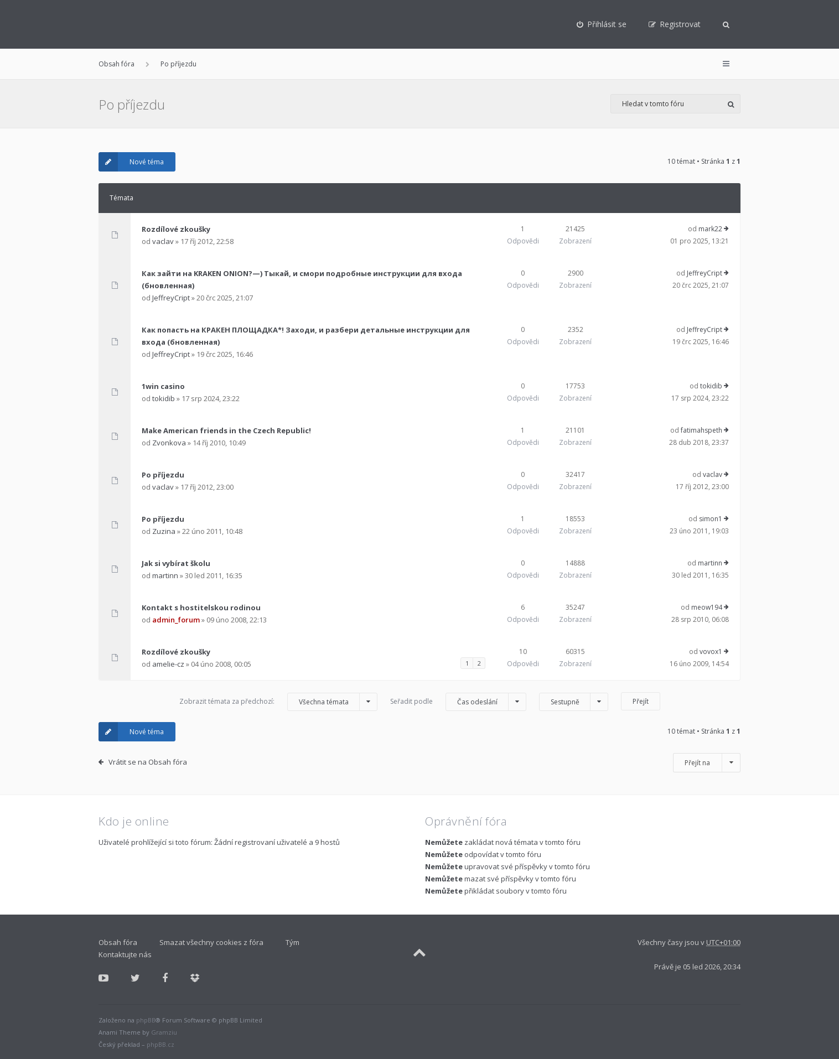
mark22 (710, 228)
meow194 (706, 607)
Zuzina (163, 531)
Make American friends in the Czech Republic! (226, 430)
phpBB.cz (160, 1044)
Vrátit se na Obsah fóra (147, 762)
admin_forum (176, 620)
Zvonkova (169, 443)
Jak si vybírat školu (176, 563)
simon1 (710, 518)
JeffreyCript (171, 298)
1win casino (163, 386)
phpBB (146, 1020)
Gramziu (164, 1032)
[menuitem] (602, 24)
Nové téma (131, 162)
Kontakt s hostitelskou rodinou (201, 607)
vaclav (163, 241)
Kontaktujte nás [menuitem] (125, 954)
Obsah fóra (116, 64)
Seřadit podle (458, 702)
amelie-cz (168, 664)
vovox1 (711, 651)
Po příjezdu (178, 64)
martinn (165, 575)
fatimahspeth (701, 430)
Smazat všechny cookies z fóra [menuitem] (211, 942)
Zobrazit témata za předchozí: (278, 702)
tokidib (163, 398)
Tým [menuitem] (292, 942)
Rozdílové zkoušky (176, 229)
